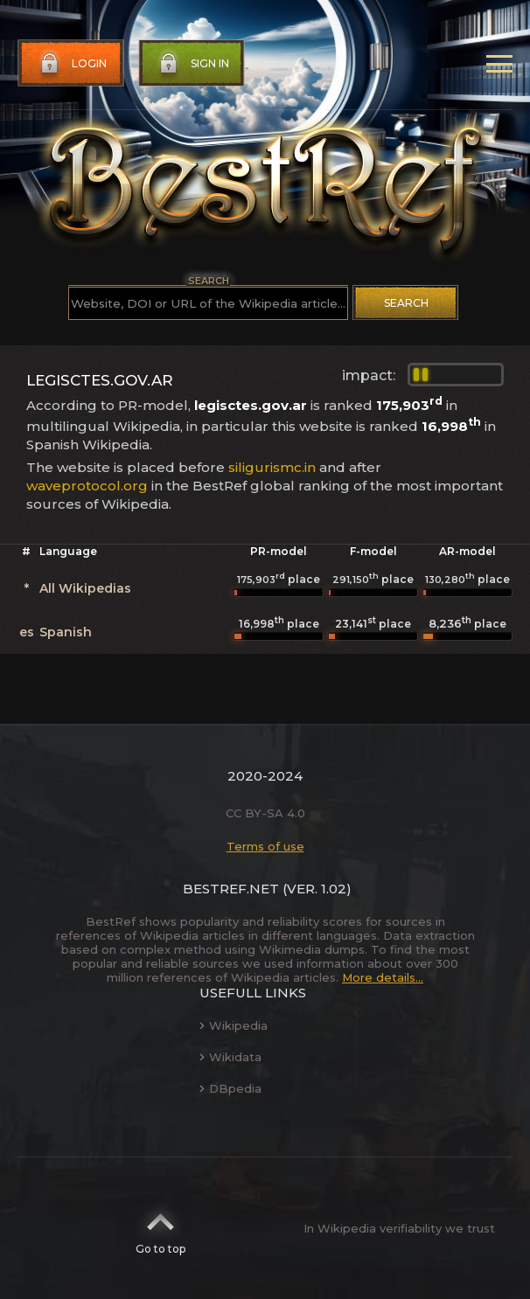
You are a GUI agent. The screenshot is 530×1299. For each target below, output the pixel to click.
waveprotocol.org (87, 485)
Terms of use (265, 846)
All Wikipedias (85, 588)
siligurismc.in (272, 467)
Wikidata (230, 1057)
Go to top (160, 1228)
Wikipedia (233, 1025)
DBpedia (230, 1088)
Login (72, 64)
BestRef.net (231, 888)
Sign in (192, 64)
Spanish (65, 632)
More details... (382, 977)
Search (406, 302)
